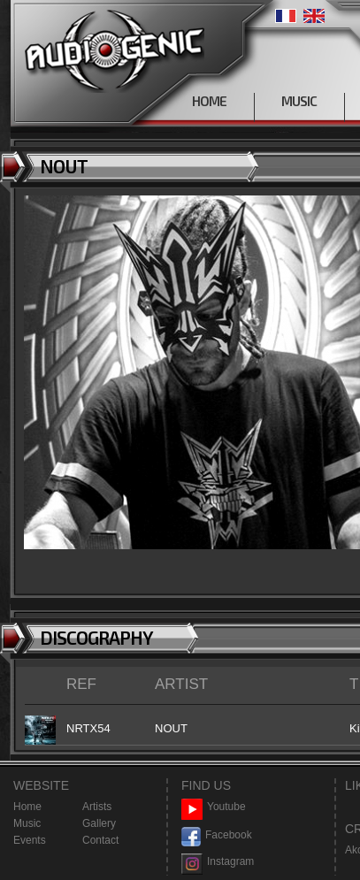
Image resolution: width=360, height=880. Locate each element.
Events (29, 840)
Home (27, 806)
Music (27, 823)
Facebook (216, 835)
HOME (209, 101)
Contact (100, 840)
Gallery (99, 823)
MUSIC (299, 101)
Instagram (217, 861)
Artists (96, 806)
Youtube (213, 807)
